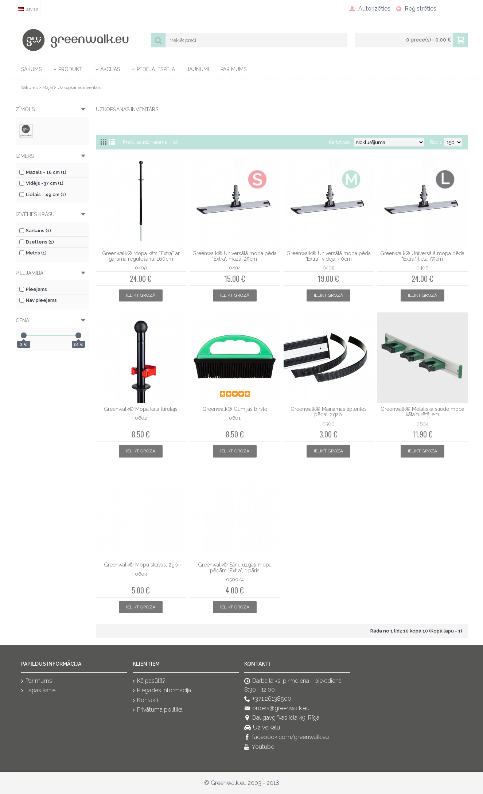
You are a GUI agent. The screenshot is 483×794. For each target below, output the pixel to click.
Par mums (36, 681)
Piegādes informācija (162, 691)
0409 (141, 267)
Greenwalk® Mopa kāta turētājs (141, 409)
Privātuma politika (158, 710)
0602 (141, 418)
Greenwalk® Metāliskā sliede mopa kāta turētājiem (422, 411)
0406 (422, 267)
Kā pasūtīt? (149, 681)
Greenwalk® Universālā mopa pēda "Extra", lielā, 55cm (422, 256)
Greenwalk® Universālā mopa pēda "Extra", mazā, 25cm (234, 256)
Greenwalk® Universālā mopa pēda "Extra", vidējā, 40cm (329, 256)
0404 (235, 267)
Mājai (47, 87)
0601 (235, 418)
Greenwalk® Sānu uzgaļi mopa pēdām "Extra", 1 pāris (235, 567)
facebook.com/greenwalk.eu (286, 737)
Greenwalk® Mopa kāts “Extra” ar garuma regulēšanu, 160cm (141, 256)
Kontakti (145, 700)
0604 (422, 424)
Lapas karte (38, 691)
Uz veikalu (262, 728)
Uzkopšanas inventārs (79, 87)
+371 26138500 (267, 699)
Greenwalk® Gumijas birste (234, 409)
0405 (328, 267)
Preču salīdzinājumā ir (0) (151, 142)
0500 (328, 424)
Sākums (29, 87)
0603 (141, 574)
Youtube (259, 747)
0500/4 (235, 579)
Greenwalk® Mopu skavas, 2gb (141, 565)
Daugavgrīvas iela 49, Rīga (281, 718)
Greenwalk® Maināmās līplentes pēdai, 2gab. (329, 411)
